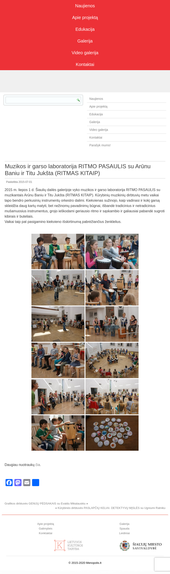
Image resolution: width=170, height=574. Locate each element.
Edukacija (85, 29)
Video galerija (85, 52)
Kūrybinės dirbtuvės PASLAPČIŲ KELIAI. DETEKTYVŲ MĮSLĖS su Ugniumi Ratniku (112, 508)
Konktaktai (45, 533)
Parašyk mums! (99, 145)
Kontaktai (85, 64)
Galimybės (45, 528)
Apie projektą (85, 17)
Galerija (85, 41)
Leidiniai (124, 533)
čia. (38, 465)
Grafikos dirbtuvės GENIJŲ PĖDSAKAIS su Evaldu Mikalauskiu (45, 503)
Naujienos (85, 5)
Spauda (124, 528)
